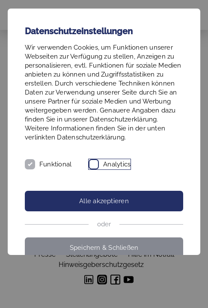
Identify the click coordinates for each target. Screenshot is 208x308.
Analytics (117, 164)
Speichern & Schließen (104, 248)
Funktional (55, 164)
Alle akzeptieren (104, 201)
